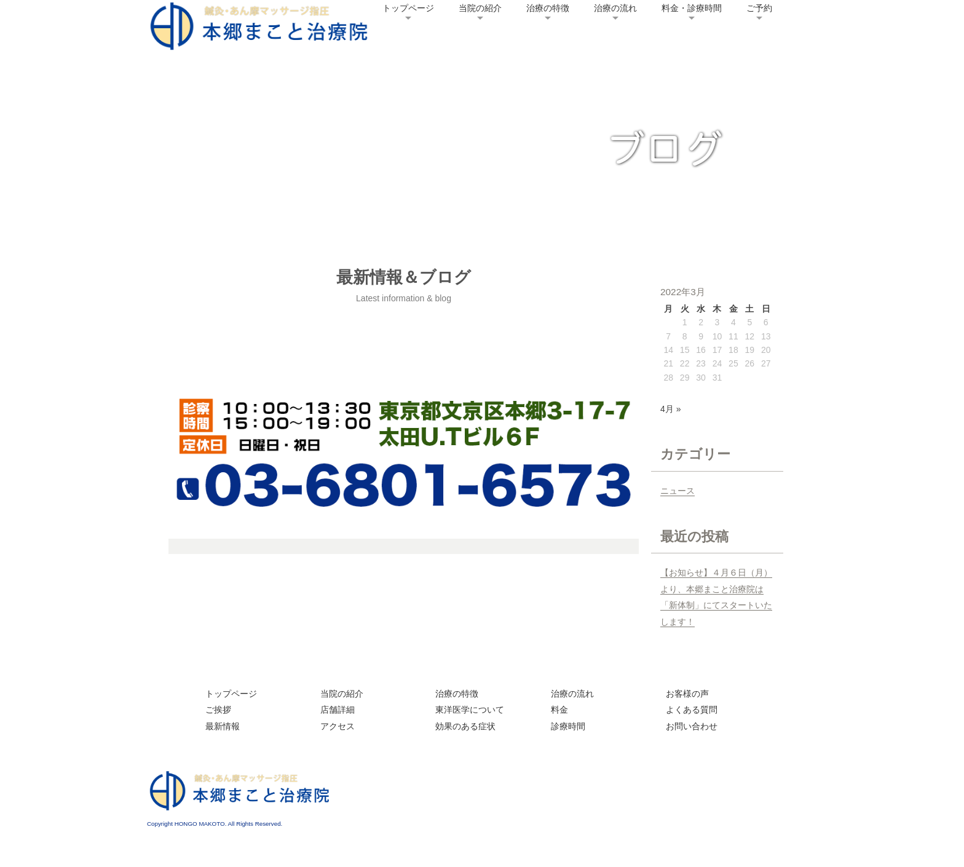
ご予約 (759, 8)
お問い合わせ (691, 726)
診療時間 (568, 726)
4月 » (670, 409)
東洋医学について (469, 710)
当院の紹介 (480, 8)
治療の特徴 (547, 8)
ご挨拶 (218, 710)
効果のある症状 (465, 726)
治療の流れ (615, 8)
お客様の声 (687, 694)
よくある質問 (691, 710)
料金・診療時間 (692, 8)
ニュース (677, 491)
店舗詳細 (337, 710)
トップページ (408, 8)
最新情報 (222, 726)
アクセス (337, 726)
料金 (559, 710)
